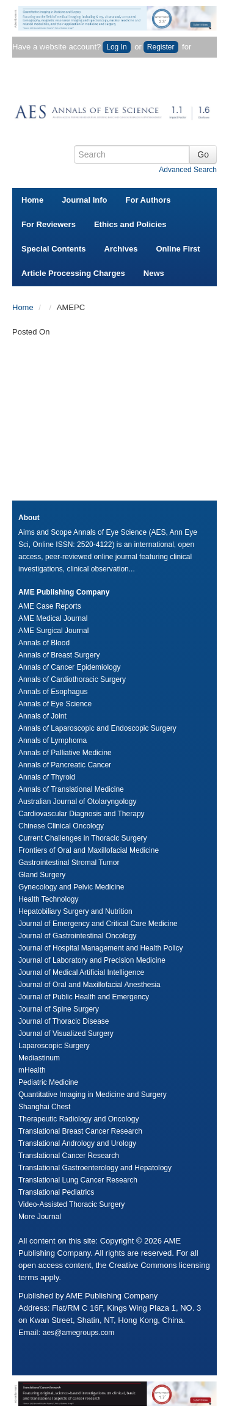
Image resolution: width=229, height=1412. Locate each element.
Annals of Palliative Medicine (65, 752)
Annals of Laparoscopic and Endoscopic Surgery (97, 728)
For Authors (148, 200)
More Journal (39, 1216)
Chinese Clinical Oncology (61, 826)
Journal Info (84, 200)
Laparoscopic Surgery (54, 1045)
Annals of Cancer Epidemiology (69, 667)
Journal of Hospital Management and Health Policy (100, 948)
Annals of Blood (44, 643)
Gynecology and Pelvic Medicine (71, 887)
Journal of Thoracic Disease (63, 1021)
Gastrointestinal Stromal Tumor (68, 862)
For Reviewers (48, 224)
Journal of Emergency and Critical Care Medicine (98, 923)
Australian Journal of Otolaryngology (77, 801)
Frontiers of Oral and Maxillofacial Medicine (88, 850)
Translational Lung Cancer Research (77, 1180)
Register (161, 47)
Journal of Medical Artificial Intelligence (81, 972)
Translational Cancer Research (68, 1155)
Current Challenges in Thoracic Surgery (82, 838)
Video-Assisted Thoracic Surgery (71, 1204)
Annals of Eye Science (55, 704)
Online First (178, 248)
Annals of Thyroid (46, 777)
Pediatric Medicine (48, 1082)
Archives (120, 248)
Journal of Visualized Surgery (66, 1033)
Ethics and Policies (130, 224)
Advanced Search (188, 169)
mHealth (32, 1070)
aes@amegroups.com (79, 1332)
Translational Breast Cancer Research (80, 1131)
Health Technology (48, 899)
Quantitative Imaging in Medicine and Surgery (92, 1094)
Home (32, 200)
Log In (116, 47)
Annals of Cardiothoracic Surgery (72, 679)
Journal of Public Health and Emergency (83, 997)
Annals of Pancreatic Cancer (64, 765)
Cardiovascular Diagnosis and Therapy (81, 813)
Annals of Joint (42, 716)
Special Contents (53, 248)
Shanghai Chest (44, 1106)
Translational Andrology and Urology (77, 1143)
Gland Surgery (41, 875)
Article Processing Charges (73, 273)
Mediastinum (39, 1058)
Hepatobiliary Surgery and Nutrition (75, 911)
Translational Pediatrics (56, 1192)
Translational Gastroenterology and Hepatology (95, 1168)
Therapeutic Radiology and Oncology (78, 1119)
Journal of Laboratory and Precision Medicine (91, 960)
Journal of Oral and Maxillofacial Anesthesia (89, 984)
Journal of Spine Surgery (58, 1009)
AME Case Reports (49, 606)
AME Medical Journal (52, 618)
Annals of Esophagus (52, 691)
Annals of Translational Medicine (71, 789)
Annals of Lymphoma (52, 740)
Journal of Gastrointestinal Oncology (77, 936)
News (154, 273)
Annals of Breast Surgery (59, 655)
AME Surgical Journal (53, 630)
